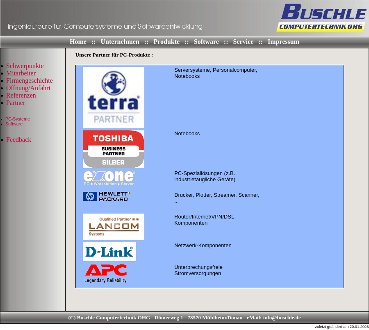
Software (207, 41)
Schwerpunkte (25, 65)
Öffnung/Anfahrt (28, 87)
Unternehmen (121, 41)
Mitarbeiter (21, 73)
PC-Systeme (17, 118)
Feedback (18, 139)
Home (79, 41)
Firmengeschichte (29, 80)
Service (244, 41)
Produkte (167, 41)
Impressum (283, 41)
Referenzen (21, 95)
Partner (15, 102)
